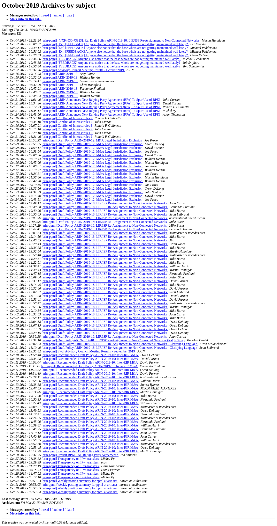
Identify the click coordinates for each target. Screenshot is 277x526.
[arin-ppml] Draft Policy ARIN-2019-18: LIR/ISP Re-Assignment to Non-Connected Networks (105, 203)
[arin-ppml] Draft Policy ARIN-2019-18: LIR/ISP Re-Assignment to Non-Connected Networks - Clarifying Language (120, 344)
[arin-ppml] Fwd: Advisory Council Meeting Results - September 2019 (89, 351)
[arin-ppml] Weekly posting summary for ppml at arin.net (80, 481)
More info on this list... (25, 19)
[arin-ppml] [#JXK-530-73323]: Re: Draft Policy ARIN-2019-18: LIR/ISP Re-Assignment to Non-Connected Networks (121, 40)
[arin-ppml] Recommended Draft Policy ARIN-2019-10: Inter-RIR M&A (90, 355)
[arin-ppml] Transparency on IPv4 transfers (70, 458)
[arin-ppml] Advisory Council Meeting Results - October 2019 (83, 70)
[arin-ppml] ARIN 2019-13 (60, 73)
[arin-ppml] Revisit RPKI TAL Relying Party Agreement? (80, 455)
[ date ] (69, 15)
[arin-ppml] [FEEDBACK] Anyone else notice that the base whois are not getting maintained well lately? (111, 59)
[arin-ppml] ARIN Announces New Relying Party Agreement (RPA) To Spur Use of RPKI (101, 99)
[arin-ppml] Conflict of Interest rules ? (67, 118)
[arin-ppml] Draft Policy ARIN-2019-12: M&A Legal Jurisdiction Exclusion (92, 140)
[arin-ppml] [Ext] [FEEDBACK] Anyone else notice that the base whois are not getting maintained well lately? (115, 44)
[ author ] (58, 15)
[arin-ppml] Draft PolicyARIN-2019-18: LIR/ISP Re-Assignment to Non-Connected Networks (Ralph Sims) (113, 340)
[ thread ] (45, 15)
